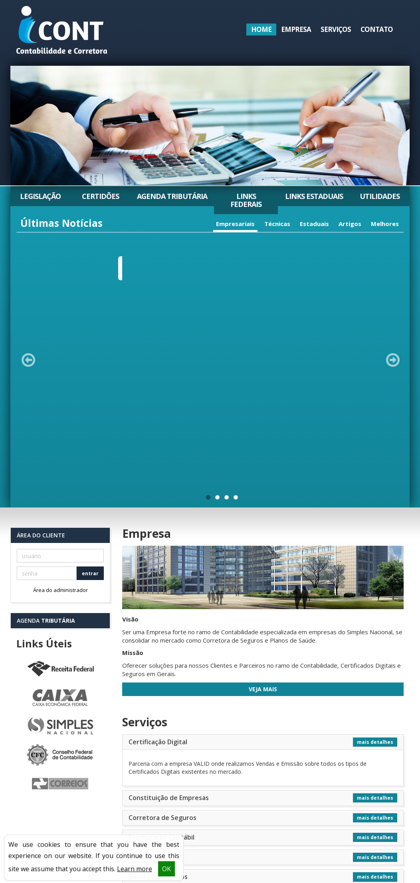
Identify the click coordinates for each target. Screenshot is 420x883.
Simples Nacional (60, 534)
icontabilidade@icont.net (315, 838)
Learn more (134, 872)
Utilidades (380, 196)
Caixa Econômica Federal (60, 505)
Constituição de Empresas (169, 605)
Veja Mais (263, 496)
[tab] (263, 549)
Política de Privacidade (55, 830)
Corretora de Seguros (162, 625)
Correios (60, 592)
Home (261, 29)
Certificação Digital (158, 549)
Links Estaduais (314, 196)
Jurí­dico (140, 664)
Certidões (100, 196)
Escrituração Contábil (161, 644)
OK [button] (166, 872)
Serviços (336, 29)
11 (208, 305)
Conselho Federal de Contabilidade (60, 563)
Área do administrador (60, 397)
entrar (90, 381)
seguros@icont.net (307, 845)
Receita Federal (60, 477)
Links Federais (246, 200)
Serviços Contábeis (158, 704)
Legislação (40, 196)
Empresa (296, 29)
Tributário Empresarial (163, 724)
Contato (377, 29)
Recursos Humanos (158, 684)
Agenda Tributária (172, 196)
